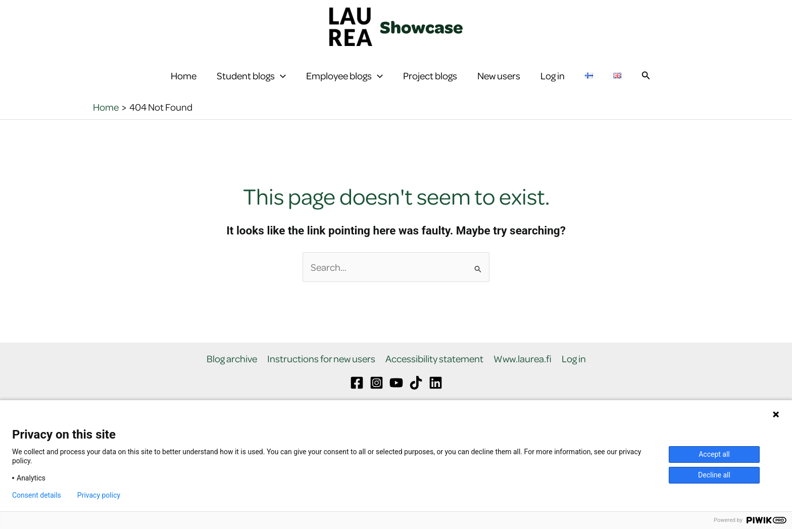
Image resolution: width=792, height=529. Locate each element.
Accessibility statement (434, 374)
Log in (552, 83)
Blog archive (232, 374)
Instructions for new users (321, 374)
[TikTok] (416, 398)
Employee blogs (344, 83)
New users (498, 83)
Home (183, 83)
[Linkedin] (435, 398)
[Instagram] (376, 398)
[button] (280, 83)
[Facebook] (357, 398)
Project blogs (430, 83)
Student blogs (251, 83)
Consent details (36, 495)
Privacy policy (98, 495)
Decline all (714, 475)
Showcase (421, 27)
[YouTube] (396, 398)
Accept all (714, 454)
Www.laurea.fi (522, 374)
